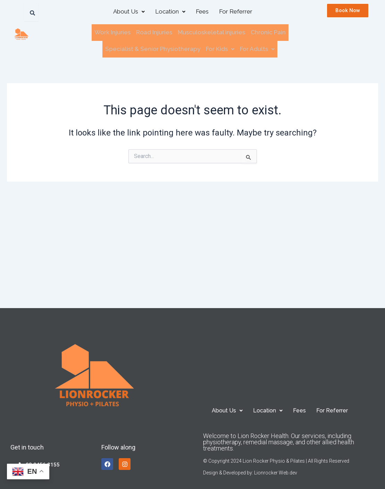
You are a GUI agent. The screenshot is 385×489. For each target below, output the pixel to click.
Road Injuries (154, 31)
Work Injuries (112, 31)
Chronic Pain (268, 31)
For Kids (220, 47)
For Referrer (235, 11)
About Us (129, 11)
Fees (202, 11)
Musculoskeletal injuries (211, 31)
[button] (129, 11)
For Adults (257, 47)
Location (170, 11)
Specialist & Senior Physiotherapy (152, 47)
